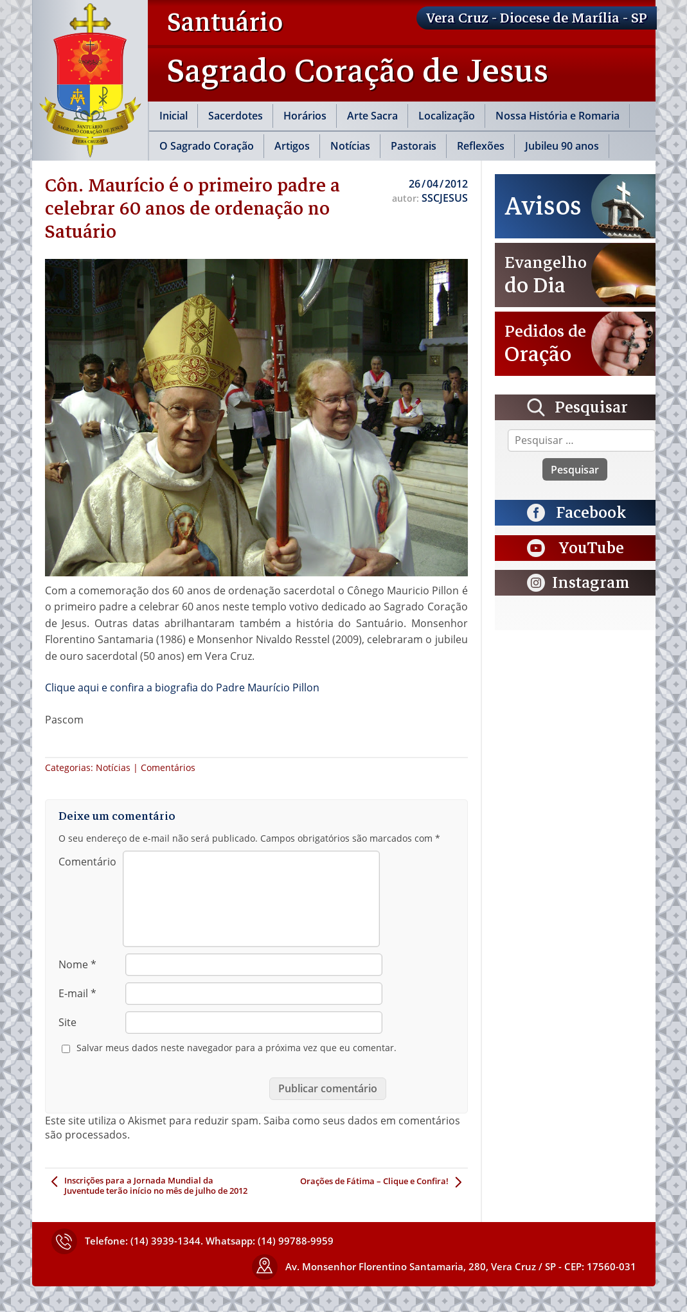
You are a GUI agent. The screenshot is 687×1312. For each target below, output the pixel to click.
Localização (446, 116)
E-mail (77, 993)
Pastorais (413, 146)
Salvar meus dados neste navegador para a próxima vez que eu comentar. (236, 1048)
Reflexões (480, 146)
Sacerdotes (235, 116)
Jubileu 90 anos (562, 146)
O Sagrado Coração (206, 146)
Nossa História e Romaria (557, 116)
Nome (77, 964)
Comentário (87, 862)
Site (67, 1022)
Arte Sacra (372, 116)
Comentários (168, 767)
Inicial (173, 116)
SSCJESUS (445, 198)
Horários (304, 116)
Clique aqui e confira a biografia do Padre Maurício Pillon (182, 687)
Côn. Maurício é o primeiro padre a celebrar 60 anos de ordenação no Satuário (192, 208)
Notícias (350, 146)
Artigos (292, 146)
